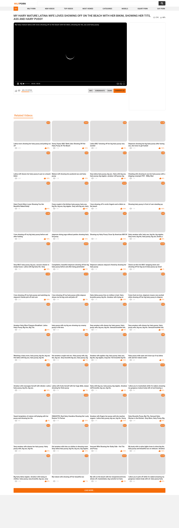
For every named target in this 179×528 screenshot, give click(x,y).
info (90, 90)
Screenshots (100, 90)
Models (125, 9)
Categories (107, 9)
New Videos (49, 9)
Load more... (89, 490)
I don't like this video (19, 91)
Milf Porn (31, 9)
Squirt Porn (143, 9)
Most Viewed (88, 9)
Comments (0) (119, 90)
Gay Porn (161, 9)
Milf (20, 3)
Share (110, 90)
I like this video (16, 91)
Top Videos (68, 9)
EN (16, 9)
